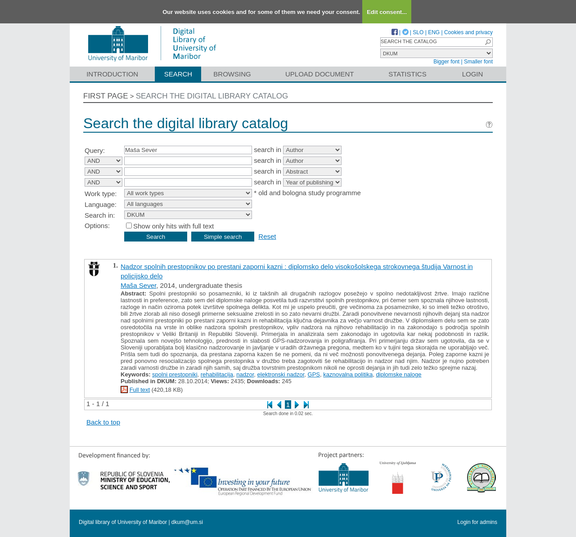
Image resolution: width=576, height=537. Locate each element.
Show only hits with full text (173, 226)
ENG (434, 32)
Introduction (112, 74)
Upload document (319, 74)
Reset (267, 236)
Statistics (407, 74)
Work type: (101, 193)
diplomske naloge (398, 374)
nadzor (245, 374)
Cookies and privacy (468, 32)
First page (105, 96)
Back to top (103, 422)
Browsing (232, 74)
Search (178, 74)
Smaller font (478, 61)
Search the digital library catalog (212, 96)
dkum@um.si (187, 522)
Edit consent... (387, 12)
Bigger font (446, 61)
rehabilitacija (217, 374)
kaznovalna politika (348, 374)
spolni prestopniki (174, 374)
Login (472, 74)
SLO (418, 32)
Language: (101, 204)
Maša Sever (138, 285)
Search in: (100, 215)
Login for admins (477, 522)
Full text (140, 389)
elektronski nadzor (281, 374)
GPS (314, 374)
